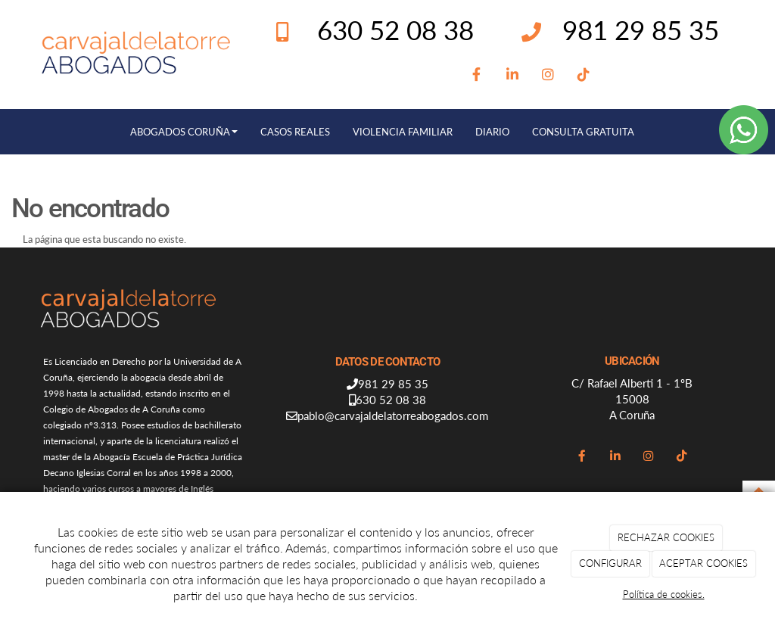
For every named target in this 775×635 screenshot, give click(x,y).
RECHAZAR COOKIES (666, 537)
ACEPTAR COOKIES (703, 563)
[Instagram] (548, 75)
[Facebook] (477, 75)
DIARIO (492, 132)
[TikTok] (583, 75)
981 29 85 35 (640, 29)
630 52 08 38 (391, 399)
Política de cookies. (664, 594)
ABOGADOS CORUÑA (184, 132)
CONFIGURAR (610, 563)
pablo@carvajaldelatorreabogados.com (392, 415)
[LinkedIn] (512, 75)
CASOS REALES (295, 132)
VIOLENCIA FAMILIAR (403, 132)
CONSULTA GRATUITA (583, 132)
